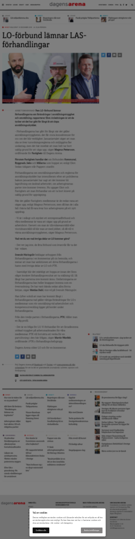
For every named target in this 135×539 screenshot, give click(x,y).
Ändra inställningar (91, 530)
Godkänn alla (41, 530)
